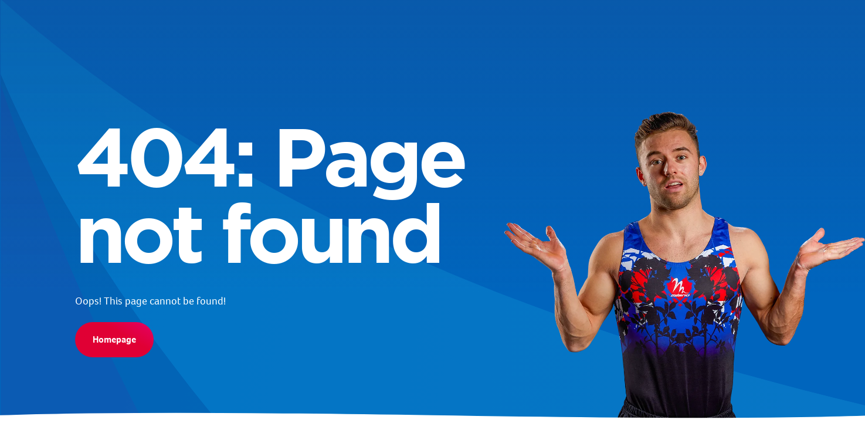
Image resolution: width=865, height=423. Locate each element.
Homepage (114, 339)
